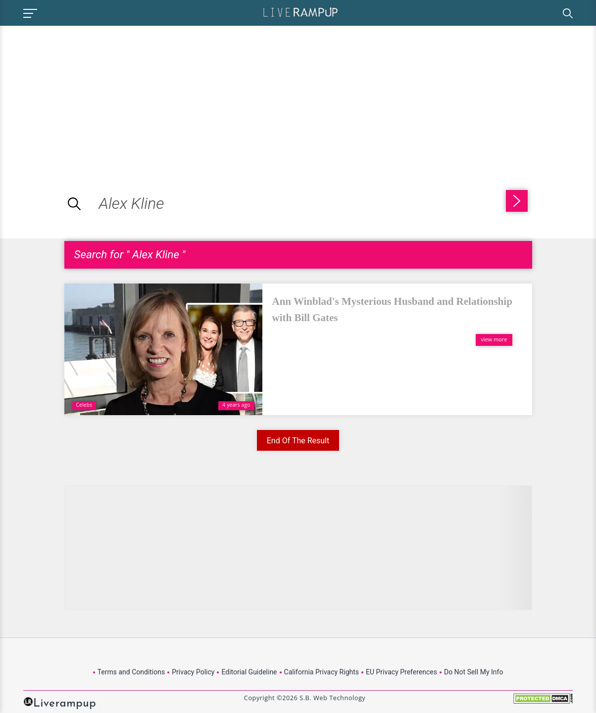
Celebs (84, 404)
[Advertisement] (83, 95)
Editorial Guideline (249, 672)
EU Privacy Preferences (401, 672)
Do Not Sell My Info (473, 672)
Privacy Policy (193, 672)
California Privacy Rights (321, 672)
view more (494, 339)
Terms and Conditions (131, 672)
